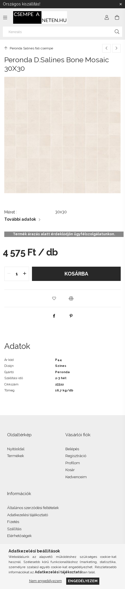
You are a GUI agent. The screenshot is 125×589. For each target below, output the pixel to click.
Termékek (15, 456)
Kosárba (76, 274)
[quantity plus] (24, 274)
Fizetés (13, 522)
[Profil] (107, 17)
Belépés (72, 449)
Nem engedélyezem (45, 581)
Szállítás (14, 529)
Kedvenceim (76, 477)
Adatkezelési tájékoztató (27, 515)
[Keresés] (62, 32)
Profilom (72, 463)
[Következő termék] (116, 48)
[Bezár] (120, 4)
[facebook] (54, 315)
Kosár (70, 470)
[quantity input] (16, 274)
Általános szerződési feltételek (33, 508)
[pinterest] (71, 315)
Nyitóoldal (16, 449)
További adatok (20, 219)
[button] (54, 298)
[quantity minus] (9, 274)
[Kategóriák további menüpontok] (5, 17)
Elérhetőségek (19, 536)
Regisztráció (75, 456)
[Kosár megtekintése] (117, 17)
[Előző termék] (106, 48)
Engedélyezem (83, 581)
